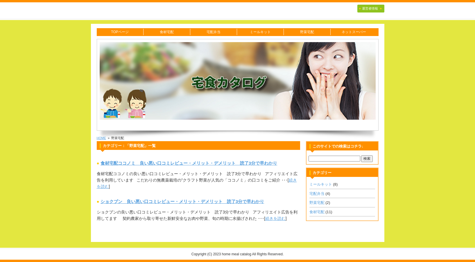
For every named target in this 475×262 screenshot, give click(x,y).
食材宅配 (167, 32)
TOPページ (119, 32)
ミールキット (260, 32)
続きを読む (275, 218)
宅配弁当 (214, 32)
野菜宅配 (307, 32)
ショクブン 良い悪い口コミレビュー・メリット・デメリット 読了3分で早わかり (182, 201)
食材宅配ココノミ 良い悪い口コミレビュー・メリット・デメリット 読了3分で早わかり (189, 163)
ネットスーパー (354, 32)
